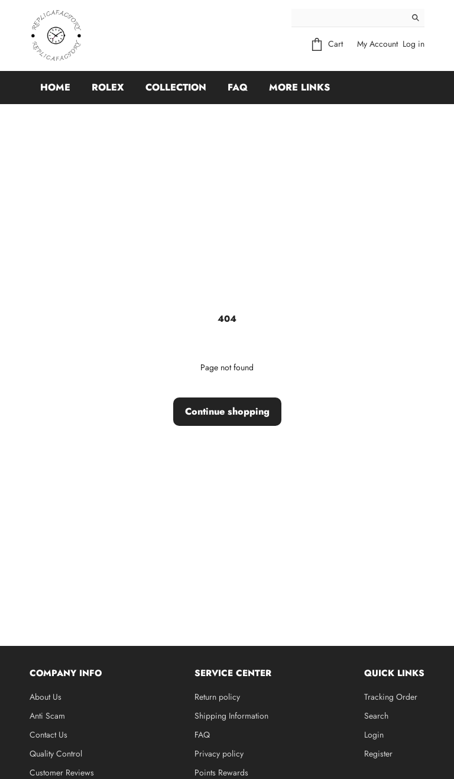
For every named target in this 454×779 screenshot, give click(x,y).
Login (374, 735)
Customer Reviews (62, 772)
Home (55, 87)
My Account (377, 44)
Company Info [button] (66, 673)
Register (378, 753)
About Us (45, 697)
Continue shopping (227, 411)
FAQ (238, 87)
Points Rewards (221, 772)
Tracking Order (390, 697)
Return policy (217, 697)
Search (376, 716)
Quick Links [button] (394, 673)
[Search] (349, 18)
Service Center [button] (232, 673)
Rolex (108, 87)
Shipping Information (231, 716)
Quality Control (56, 753)
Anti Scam (47, 716)
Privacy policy (219, 753)
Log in (413, 44)
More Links (299, 87)
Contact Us (48, 735)
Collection (175, 87)
